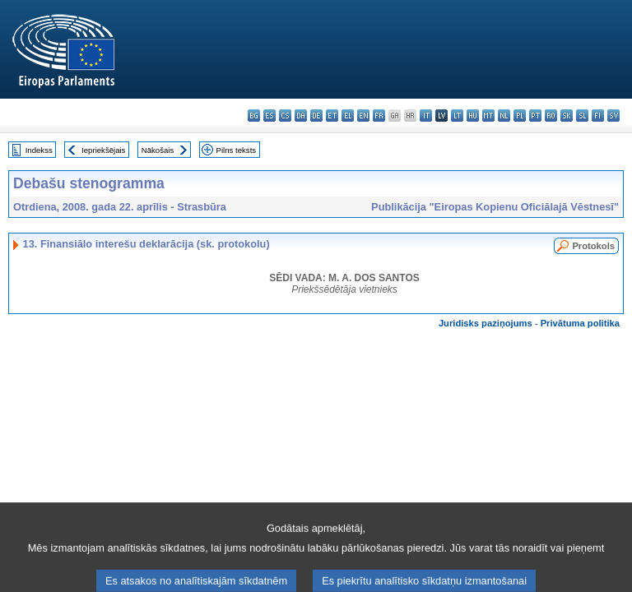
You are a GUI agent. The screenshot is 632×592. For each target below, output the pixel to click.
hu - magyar (473, 115)
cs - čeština (285, 115)
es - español (269, 115)
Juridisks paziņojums (485, 323)
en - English (363, 115)
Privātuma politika (580, 323)
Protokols (593, 246)
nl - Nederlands (504, 115)
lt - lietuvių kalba (457, 115)
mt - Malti (488, 115)
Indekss (39, 150)
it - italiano (426, 115)
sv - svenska (613, 115)
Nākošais (158, 150)
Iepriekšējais (103, 150)
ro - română (551, 115)
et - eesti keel (332, 115)
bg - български (254, 115)
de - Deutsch (316, 115)
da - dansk (301, 115)
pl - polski (520, 115)
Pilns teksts (236, 150)
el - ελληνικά (348, 115)
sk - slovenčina (566, 115)
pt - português (535, 115)
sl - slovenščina (582, 115)
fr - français (379, 115)
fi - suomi (598, 115)
